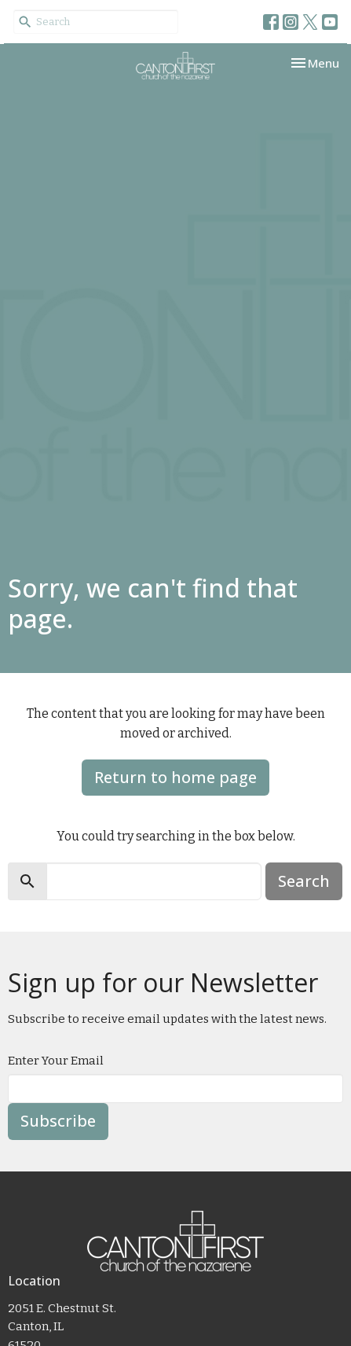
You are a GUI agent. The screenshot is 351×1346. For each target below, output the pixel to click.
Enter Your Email (56, 1061)
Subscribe (58, 1120)
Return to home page (175, 777)
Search (304, 881)
